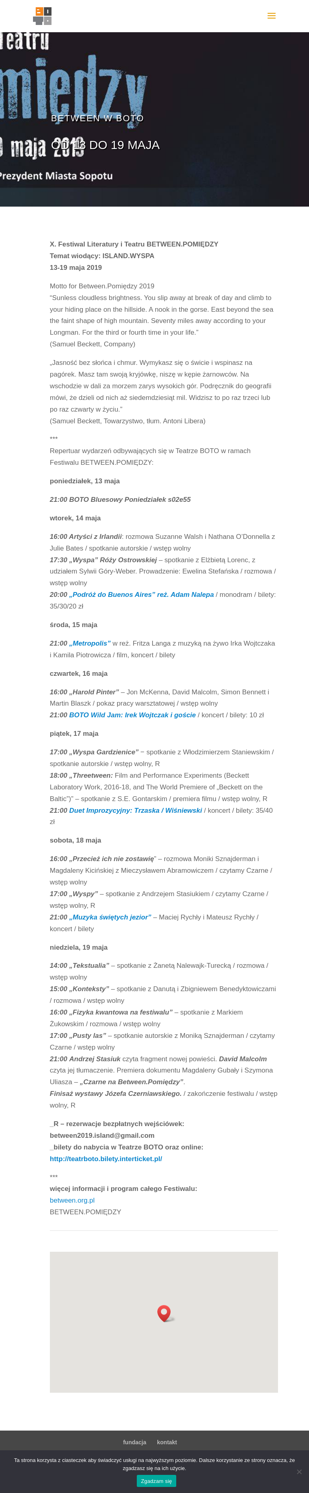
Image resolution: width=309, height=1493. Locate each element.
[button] (166, 1313)
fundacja (134, 1442)
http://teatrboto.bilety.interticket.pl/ (106, 1159)
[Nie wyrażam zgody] (299, 1472)
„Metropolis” (90, 643)
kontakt (167, 1442)
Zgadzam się (156, 1481)
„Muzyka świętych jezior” (110, 917)
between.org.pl (72, 1200)
